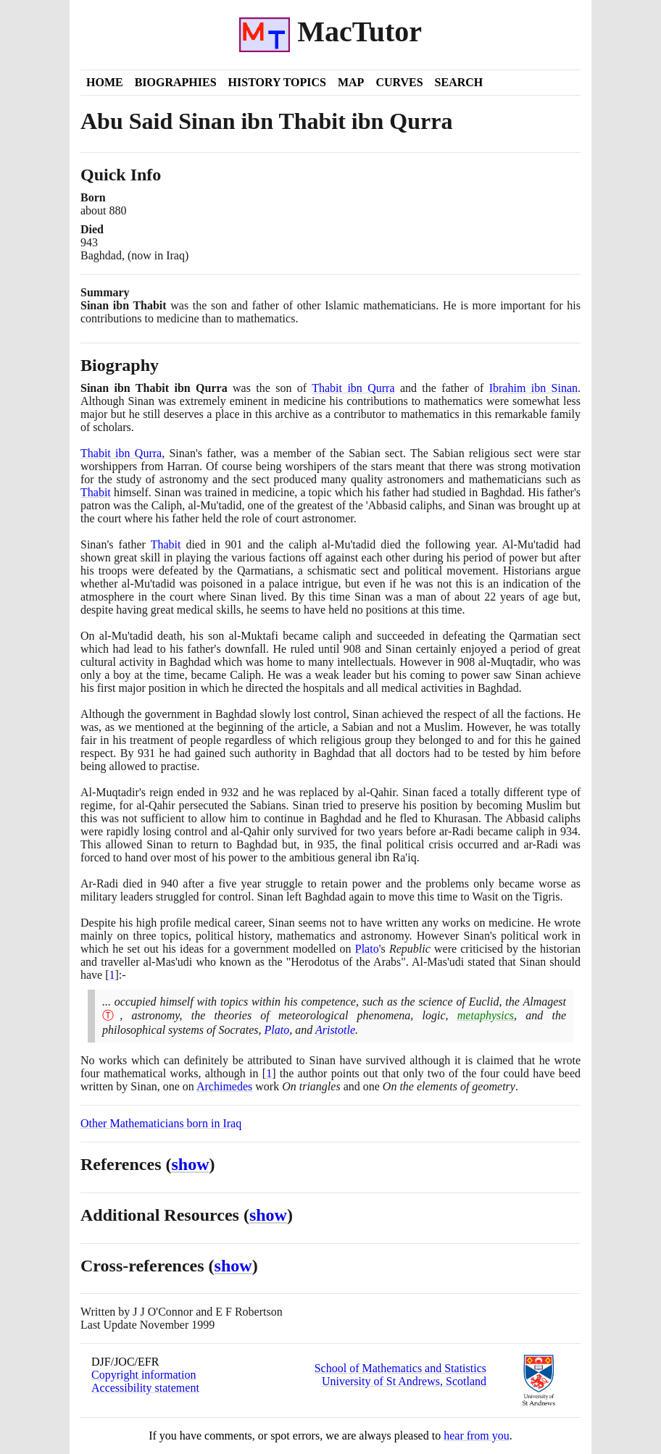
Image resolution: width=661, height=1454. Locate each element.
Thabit (95, 492)
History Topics (277, 82)
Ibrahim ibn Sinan (533, 388)
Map (351, 82)
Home (104, 82)
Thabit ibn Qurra (353, 388)
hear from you (477, 1435)
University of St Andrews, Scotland (404, 1381)
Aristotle (335, 1030)
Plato (367, 949)
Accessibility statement (145, 1388)
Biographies (176, 82)
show (190, 1164)
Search (459, 82)
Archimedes (224, 1086)
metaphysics (485, 1015)
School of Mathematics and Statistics (400, 1368)
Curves (399, 82)
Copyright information (143, 1375)
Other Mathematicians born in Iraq (160, 1123)
